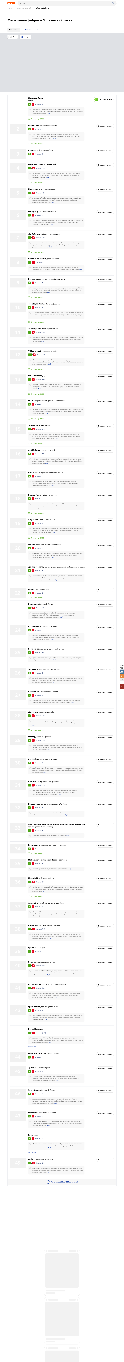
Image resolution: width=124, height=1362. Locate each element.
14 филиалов (33, 1005)
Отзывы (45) (40, 115)
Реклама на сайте (40, 1354)
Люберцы (14, 1180)
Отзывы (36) (40, 946)
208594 (121, 672)
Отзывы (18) (40, 140)
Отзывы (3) (39, 583)
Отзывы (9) (39, 50)
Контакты (56, 1354)
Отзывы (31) (40, 185)
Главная (10, 8)
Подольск (14, 1175)
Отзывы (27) (40, 695)
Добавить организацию (107, 1354)
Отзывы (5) (39, 354)
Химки (12, 1170)
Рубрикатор (11, 1354)
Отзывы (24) (40, 379)
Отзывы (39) (40, 886)
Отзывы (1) (39, 231)
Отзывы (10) (40, 606)
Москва (13, 1167)
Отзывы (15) (40, 740)
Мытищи (13, 1172)
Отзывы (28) (40, 281)
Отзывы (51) (40, 923)
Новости (25, 1354)
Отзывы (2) (39, 500)
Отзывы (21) (40, 1124)
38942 (122, 677)
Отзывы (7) (39, 256)
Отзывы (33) (40, 210)
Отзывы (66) (40, 329)
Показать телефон (105, 72)
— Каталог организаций (22, 8)
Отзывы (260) (42, 304)
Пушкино (13, 1178)
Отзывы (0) (39, 100)
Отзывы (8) (39, 75)
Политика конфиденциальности (36, 1360)
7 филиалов (32, 1113)
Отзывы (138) (41, 991)
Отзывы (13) (40, 404)
